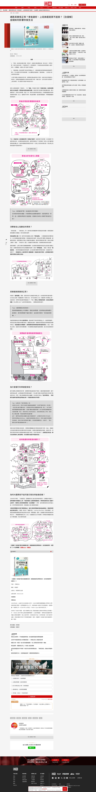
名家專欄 (24, 776)
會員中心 (42, 785)
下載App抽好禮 (72, 777)
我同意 (64, 788)
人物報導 (33, 779)
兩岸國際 (33, 778)
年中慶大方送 (82, 5)
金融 (30, 718)
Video (41, 7)
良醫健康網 (24, 781)
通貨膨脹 (24, 718)
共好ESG (15, 785)
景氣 (41, 718)
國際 (14, 778)
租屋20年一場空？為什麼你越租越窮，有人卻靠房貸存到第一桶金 (28, 642)
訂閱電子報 (79, 777)
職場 (14, 783)
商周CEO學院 (74, 7)
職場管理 (33, 781)
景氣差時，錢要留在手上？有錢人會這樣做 (22, 645)
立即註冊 (55, 760)
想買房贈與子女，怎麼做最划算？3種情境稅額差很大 (25, 653)
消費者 (18, 718)
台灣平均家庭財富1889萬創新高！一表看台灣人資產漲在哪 (27, 640)
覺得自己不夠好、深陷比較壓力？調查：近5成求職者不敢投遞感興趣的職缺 (77, 59)
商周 (11, 12)
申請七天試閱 (34, 783)
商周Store (67, 7)
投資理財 (17, 12)
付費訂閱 (65, 760)
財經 (14, 12)
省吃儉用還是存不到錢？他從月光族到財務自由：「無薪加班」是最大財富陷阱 (31, 649)
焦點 (14, 776)
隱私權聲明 (44, 788)
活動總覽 (42, 781)
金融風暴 (13, 718)
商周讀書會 (12, 55)
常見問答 (42, 779)
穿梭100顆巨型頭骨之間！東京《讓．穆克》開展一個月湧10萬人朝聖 (77, 37)
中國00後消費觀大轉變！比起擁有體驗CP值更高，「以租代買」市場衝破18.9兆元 (77, 52)
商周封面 (33, 776)
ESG (48, 7)
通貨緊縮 (35, 718)
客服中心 (42, 778)
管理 (14, 781)
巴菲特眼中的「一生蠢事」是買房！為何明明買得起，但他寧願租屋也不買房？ (74, 76)
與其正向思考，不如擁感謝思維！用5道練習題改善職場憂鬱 (27, 637)
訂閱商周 (42, 776)
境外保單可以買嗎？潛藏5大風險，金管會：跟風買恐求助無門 (76, 44)
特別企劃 (24, 778)
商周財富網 (24, 779)
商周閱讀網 (23, 729)
